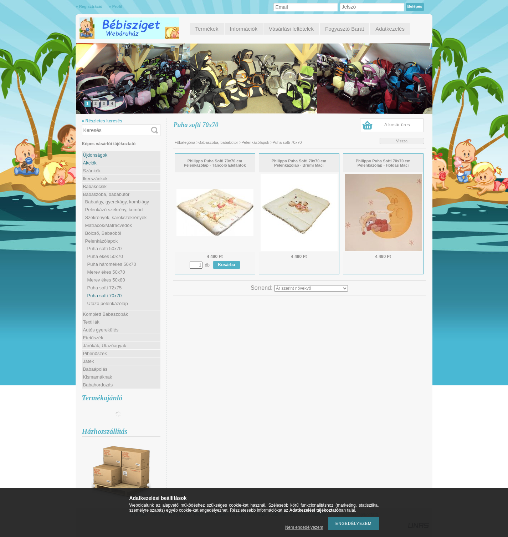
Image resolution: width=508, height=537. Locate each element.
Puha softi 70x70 (104, 295)
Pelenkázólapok (255, 142)
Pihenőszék (95, 353)
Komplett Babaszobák (105, 314)
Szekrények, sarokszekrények (116, 217)
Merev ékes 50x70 (106, 272)
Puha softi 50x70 (104, 248)
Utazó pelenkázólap (107, 303)
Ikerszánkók (95, 178)
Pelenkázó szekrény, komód (114, 209)
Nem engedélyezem (304, 527)
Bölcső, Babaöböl (103, 233)
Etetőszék (93, 337)
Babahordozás (98, 384)
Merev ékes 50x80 (106, 280)
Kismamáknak (97, 377)
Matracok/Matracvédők (108, 225)
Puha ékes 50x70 (105, 256)
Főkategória (185, 142)
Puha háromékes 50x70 (111, 264)
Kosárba (226, 264)
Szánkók (92, 170)
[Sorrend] (311, 288)
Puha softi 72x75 (104, 287)
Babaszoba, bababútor (218, 142)
